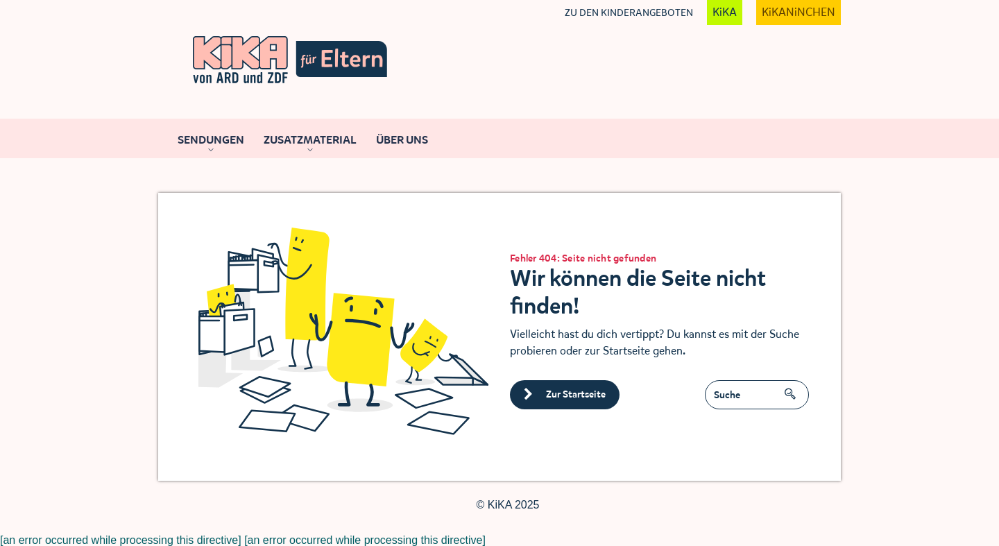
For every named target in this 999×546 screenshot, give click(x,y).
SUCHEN (793, 389)
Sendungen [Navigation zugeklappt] (211, 140)
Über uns (402, 140)
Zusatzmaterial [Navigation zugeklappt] (310, 140)
